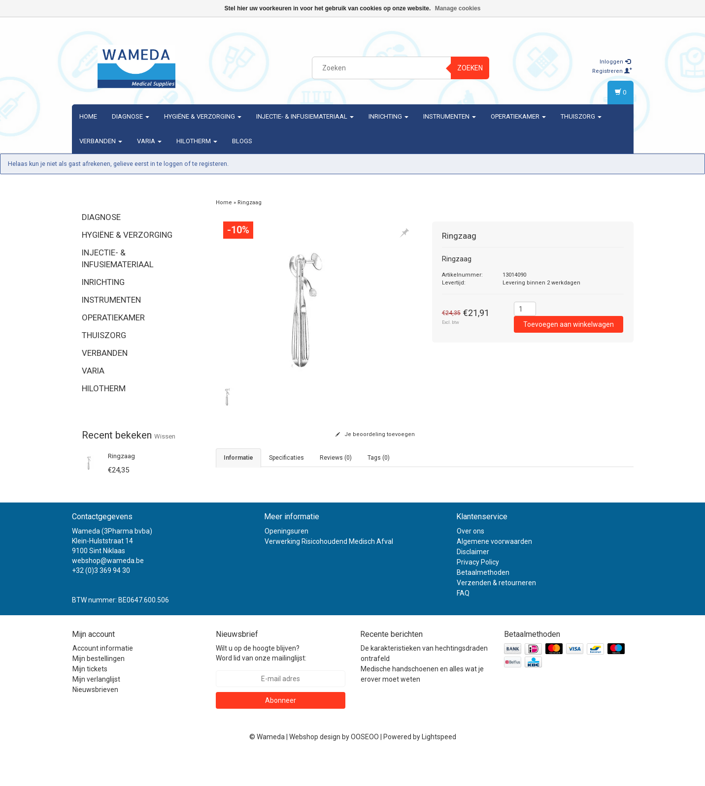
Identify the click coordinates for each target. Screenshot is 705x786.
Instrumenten (449, 116)
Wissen (164, 436)
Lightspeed (439, 767)
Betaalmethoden (483, 603)
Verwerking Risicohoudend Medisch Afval (329, 572)
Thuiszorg (581, 116)
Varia (149, 141)
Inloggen (615, 62)
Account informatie (102, 679)
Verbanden (100, 141)
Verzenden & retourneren (496, 613)
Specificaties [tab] (286, 457)
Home (88, 116)
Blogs (242, 141)
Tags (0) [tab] (379, 457)
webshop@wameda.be (108, 591)
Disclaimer (473, 582)
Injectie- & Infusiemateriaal (305, 116)
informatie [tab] (238, 457)
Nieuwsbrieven (95, 720)
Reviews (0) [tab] (336, 457)
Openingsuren (286, 562)
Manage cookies (458, 8)
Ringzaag (121, 456)
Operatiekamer (518, 116)
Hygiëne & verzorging (202, 116)
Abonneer (280, 731)
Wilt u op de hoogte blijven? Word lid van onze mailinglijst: (261, 683)
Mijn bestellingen (98, 689)
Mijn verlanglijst (96, 710)
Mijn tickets (89, 699)
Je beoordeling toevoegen (375, 434)
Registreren (612, 71)
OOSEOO (365, 767)
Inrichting (388, 116)
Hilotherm (196, 141)
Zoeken (470, 68)
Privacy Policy (478, 593)
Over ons (470, 562)
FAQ (463, 624)
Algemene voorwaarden (494, 572)
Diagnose (130, 116)
